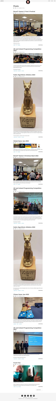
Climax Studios (20, 319)
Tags (54, 1)
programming (15, 223)
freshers (15, 386)
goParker (2, 1)
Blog (52, 1)
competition (19, 223)
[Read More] (41, 70)
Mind (29, 320)
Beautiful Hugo (28, 398)
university (19, 184)
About (49, 1)
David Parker (25, 397)
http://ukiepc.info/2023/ (16, 69)
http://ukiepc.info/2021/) (25, 355)
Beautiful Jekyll (35, 398)
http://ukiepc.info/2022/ (16, 221)
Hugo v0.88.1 (20, 398)
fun (16, 184)
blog (17, 386)
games (14, 184)
